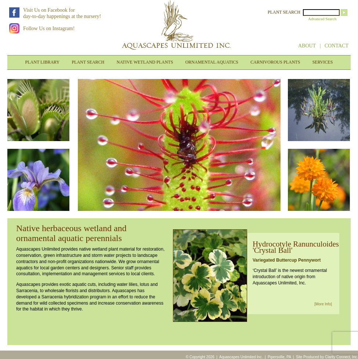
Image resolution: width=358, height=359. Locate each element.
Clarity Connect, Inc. (341, 357)
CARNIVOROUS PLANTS (275, 62)
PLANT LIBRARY (42, 62)
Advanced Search (322, 19)
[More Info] (323, 304)
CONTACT (336, 46)
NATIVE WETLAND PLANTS (145, 62)
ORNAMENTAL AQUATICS (211, 62)
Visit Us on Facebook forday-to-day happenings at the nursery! (62, 13)
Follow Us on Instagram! (49, 28)
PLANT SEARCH (284, 12)
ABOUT (307, 46)
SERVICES (322, 62)
